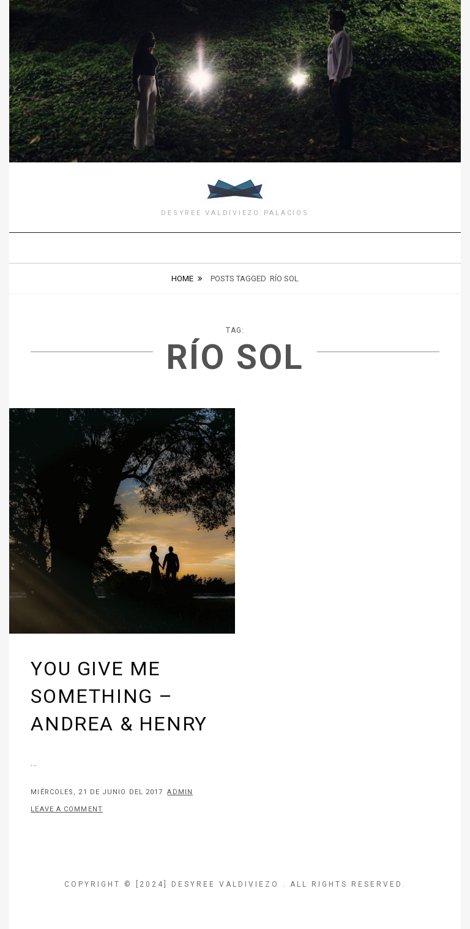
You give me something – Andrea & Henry (119, 696)
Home (182, 278)
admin (180, 792)
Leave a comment (67, 809)
